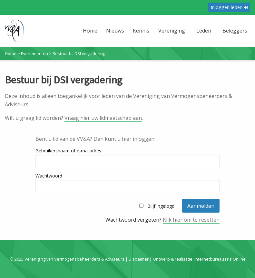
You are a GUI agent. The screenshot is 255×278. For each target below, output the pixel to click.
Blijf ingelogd (160, 206)
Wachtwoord (48, 176)
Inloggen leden (229, 7)
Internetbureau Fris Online (220, 259)
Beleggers (234, 30)
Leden (203, 30)
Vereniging (171, 30)
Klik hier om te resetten (191, 219)
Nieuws (115, 30)
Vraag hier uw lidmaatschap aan (103, 117)
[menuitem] (91, 34)
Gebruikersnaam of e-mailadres (68, 151)
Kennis (141, 30)
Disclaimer (139, 259)
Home (90, 30)
